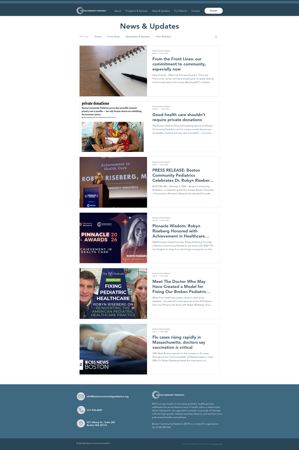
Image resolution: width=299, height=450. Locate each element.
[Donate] (214, 11)
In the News (113, 36)
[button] (180, 11)
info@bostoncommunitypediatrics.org (108, 396)
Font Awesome (216, 444)
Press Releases (163, 36)
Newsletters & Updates (138, 36)
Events (97, 36)
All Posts (84, 36)
